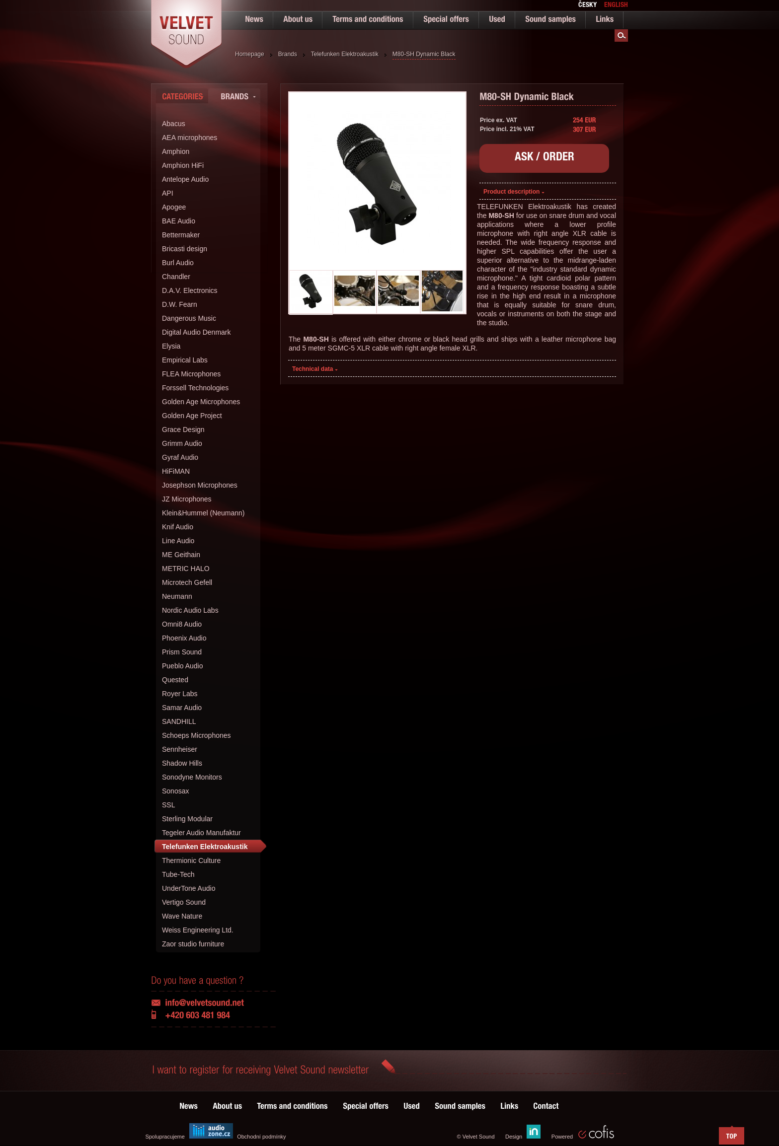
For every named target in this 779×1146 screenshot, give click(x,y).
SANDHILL (179, 721)
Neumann (177, 596)
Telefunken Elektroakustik (345, 54)
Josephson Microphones (199, 485)
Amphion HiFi (183, 165)
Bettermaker (181, 235)
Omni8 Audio (182, 624)
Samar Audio (182, 708)
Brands (287, 54)
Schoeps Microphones (196, 735)
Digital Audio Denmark (196, 332)
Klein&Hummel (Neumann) (203, 513)
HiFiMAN (176, 471)
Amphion (175, 151)
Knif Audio (177, 527)
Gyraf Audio (180, 457)
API (167, 193)
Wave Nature (182, 916)
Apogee (174, 207)
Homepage (249, 54)
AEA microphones (189, 138)
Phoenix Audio (184, 638)
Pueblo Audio (182, 666)
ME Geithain (181, 555)
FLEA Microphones (191, 374)
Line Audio (178, 541)
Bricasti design (184, 249)
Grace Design (183, 429)
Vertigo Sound (184, 902)
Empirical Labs (185, 360)
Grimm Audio (182, 443)
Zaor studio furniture (193, 944)
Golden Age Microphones (201, 402)
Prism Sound (182, 652)
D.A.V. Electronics (190, 290)
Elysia (171, 346)
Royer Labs (180, 694)
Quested (175, 680)
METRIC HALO (186, 569)
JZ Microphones (187, 499)
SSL (168, 805)
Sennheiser (179, 749)
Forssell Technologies (195, 388)
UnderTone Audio (188, 888)
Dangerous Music (189, 318)
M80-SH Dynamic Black (424, 54)
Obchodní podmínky (261, 1137)
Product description (514, 191)
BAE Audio (178, 221)
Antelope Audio (185, 179)
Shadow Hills (182, 763)
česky (587, 5)
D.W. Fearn (179, 304)
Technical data (315, 368)
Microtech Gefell (187, 582)
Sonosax (175, 791)
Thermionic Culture (191, 860)
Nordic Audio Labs (190, 610)
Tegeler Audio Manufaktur (201, 833)
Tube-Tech (178, 874)
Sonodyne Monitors (192, 777)
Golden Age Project (192, 416)
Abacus (173, 124)
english (616, 5)
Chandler (176, 277)
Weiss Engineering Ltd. (198, 930)
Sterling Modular (187, 819)
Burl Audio (178, 263)
